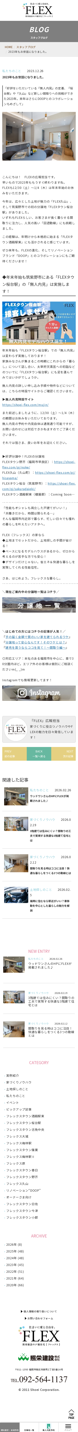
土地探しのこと (41, 889)
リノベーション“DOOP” (23, 1190)
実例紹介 (12, 1075)
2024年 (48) (15, 1258)
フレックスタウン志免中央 (25, 1129)
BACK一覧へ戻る (39, 753)
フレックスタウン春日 (22, 1170)
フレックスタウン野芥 (22, 1177)
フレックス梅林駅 (18, 1143)
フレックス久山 (17, 1183)
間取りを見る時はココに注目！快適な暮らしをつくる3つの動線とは (51, 1032)
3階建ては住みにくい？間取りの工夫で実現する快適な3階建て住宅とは (51, 1001)
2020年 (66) (15, 1285)
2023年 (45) (15, 1264)
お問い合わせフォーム (40, 1318)
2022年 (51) (15, 1271)
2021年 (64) (15, 1278)
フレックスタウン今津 (22, 1210)
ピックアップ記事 (18, 1109)
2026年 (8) (14, 1244)
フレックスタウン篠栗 (22, 1150)
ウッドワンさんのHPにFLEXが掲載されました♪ (50, 965)
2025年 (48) (15, 1251)
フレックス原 (15, 1163)
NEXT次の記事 (68, 753)
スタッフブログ (26, 47)
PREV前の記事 (10, 753)
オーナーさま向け (18, 1197)
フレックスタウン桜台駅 (23, 1122)
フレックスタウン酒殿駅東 (25, 1116)
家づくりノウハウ (42, 819)
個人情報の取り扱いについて (40, 1311)
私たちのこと (11, 71)
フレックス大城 (17, 1136)
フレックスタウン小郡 (22, 1217)
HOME (9, 47)
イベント (12, 1102)
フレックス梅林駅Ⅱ (20, 1156)
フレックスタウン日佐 (22, 1204)
